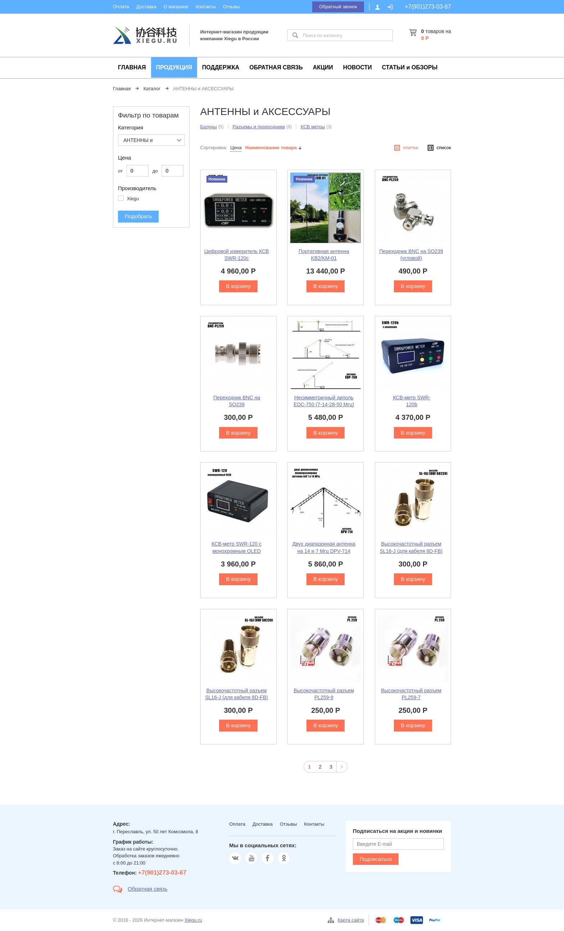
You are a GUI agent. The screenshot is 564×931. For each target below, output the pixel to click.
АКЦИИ (323, 67)
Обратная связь (148, 889)
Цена (235, 147)
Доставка (146, 6)
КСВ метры (313, 126)
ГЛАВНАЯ (132, 67)
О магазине (176, 6)
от (120, 171)
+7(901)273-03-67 (428, 7)
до (155, 171)
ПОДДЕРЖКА (220, 67)
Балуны (208, 126)
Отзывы (231, 6)
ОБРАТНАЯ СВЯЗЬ (276, 67)
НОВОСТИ (357, 67)
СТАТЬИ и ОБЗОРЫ (410, 67)
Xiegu (133, 198)
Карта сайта (351, 920)
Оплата (121, 6)
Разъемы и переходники (259, 126)
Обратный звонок (338, 6)
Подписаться (376, 859)
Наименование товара (271, 147)
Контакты (206, 6)
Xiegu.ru (193, 920)
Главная (122, 88)
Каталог (152, 88)
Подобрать (138, 216)
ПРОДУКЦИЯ (174, 67)
